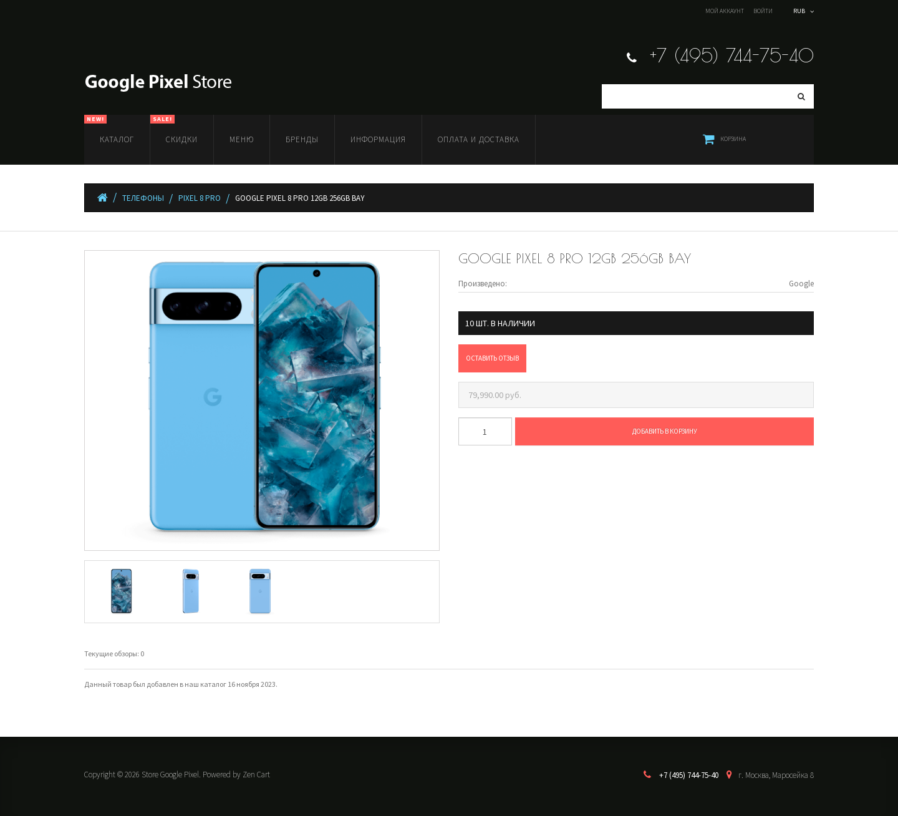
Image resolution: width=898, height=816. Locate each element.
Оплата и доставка (478, 139)
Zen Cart (256, 774)
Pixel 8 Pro (199, 198)
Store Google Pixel (170, 774)
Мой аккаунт (724, 11)
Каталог (109, 130)
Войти (763, 11)
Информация (378, 139)
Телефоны (143, 198)
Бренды (302, 139)
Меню (241, 139)
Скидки (174, 130)
